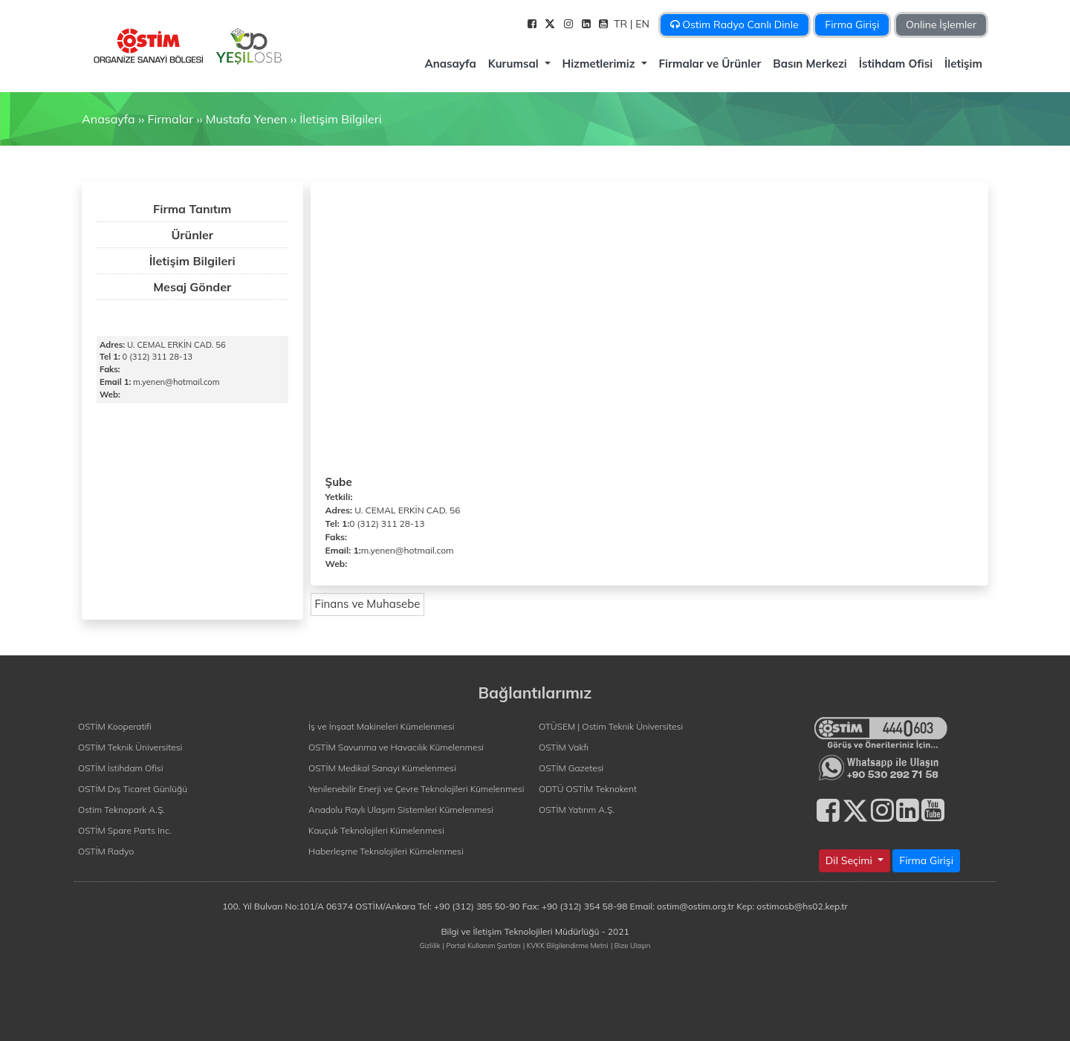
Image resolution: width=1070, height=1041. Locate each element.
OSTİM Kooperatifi (115, 726)
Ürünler (192, 234)
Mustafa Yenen (247, 118)
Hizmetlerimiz (600, 63)
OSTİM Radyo (106, 851)
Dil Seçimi (850, 860)
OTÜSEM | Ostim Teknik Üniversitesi (611, 726)
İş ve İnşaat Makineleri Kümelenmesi (381, 726)
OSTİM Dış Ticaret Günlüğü (132, 788)
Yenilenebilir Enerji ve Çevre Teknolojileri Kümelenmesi (416, 788)
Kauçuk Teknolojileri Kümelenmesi (376, 830)
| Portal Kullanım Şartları (482, 945)
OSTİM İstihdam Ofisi (120, 768)
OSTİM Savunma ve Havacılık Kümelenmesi (396, 747)
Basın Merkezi (809, 63)
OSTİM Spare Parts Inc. (125, 830)
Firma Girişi (852, 24)
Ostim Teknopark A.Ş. (121, 809)
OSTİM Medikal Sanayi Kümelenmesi (382, 768)
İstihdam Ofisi (896, 63)
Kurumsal (515, 63)
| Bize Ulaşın (630, 945)
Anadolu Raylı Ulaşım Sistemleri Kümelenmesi (400, 809)
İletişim (963, 63)
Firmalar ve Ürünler (710, 63)
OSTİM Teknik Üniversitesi (130, 747)
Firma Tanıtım (192, 208)
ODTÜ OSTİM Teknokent (588, 788)
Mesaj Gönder (192, 286)
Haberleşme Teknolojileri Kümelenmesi (386, 851)
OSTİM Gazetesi (571, 768)
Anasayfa (450, 63)
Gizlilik (430, 945)
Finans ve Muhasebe (368, 604)
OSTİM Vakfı (563, 747)
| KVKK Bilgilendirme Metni (566, 945)
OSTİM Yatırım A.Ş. (577, 809)
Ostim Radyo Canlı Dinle (734, 24)
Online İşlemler (941, 24)
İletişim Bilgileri (340, 118)
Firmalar (169, 118)
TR (622, 23)
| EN (641, 23)
